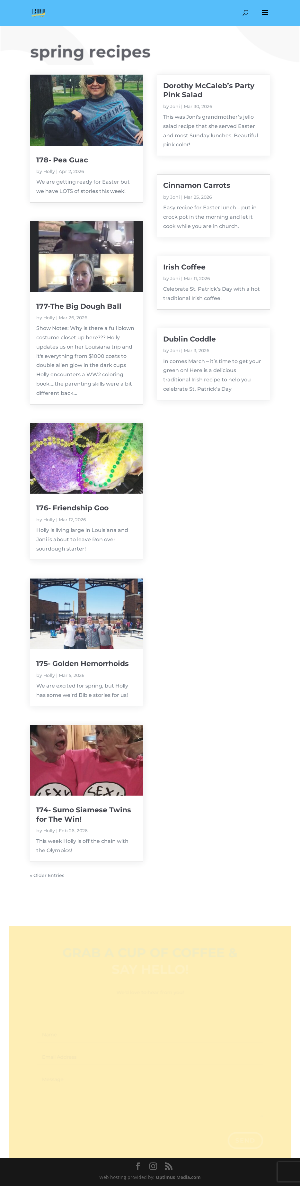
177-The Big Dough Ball (78, 306)
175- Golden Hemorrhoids (82, 663)
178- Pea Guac (62, 160)
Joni (175, 106)
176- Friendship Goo (72, 508)
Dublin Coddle (189, 339)
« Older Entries (47, 875)
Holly (49, 171)
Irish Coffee (184, 267)
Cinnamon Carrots (196, 185)
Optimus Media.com (178, 1177)
